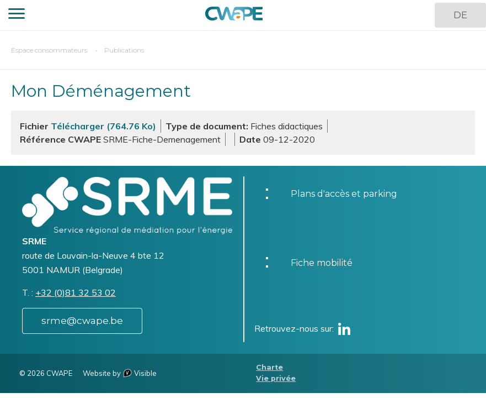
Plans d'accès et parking (344, 193)
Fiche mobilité (322, 263)
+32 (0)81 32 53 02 (75, 292)
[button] (16, 15)
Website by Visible (120, 373)
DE (460, 14)
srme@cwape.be (82, 320)
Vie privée (276, 378)
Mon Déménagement (101, 91)
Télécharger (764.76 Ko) (103, 126)
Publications (124, 50)
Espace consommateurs (49, 50)
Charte (269, 367)
